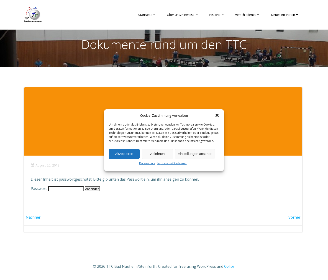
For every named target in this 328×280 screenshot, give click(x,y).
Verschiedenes (247, 15)
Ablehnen (157, 154)
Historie (217, 15)
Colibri (229, 266)
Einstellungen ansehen (195, 154)
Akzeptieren (124, 154)
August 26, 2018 (45, 165)
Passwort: (57, 188)
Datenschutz (147, 163)
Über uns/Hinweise (183, 15)
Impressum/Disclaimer (172, 163)
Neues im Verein (285, 15)
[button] (217, 115)
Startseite (147, 15)
